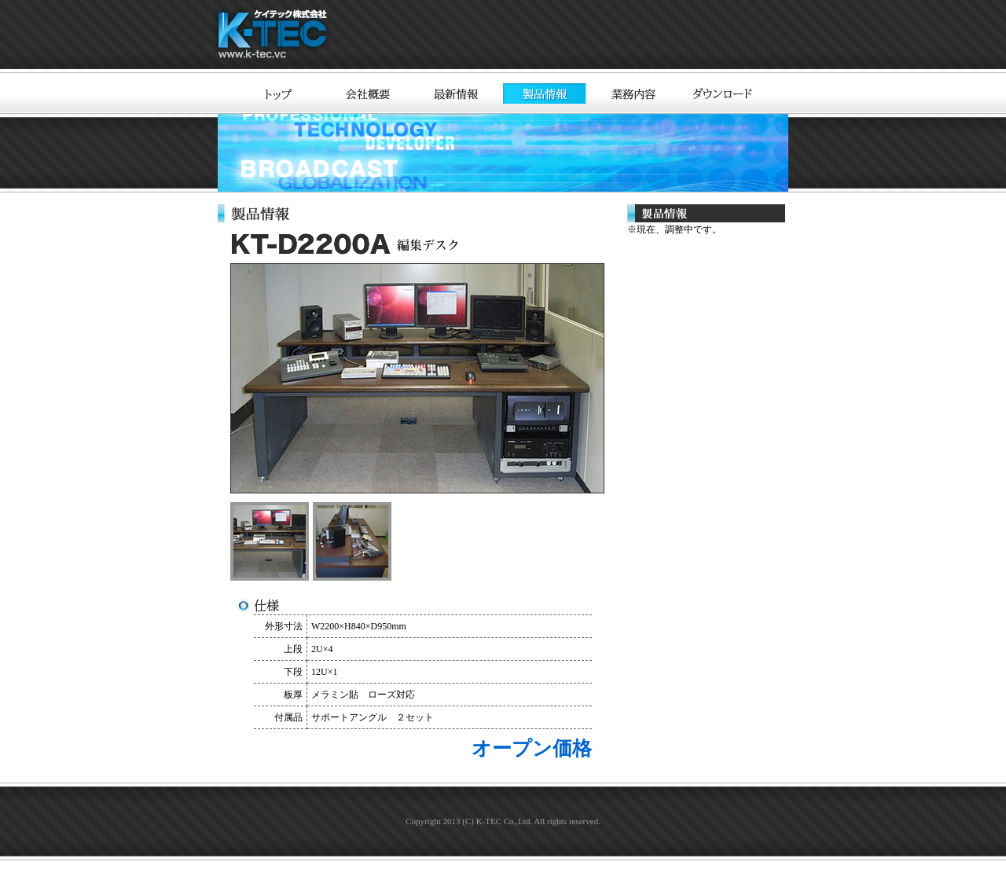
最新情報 (456, 93)
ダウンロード (720, 93)
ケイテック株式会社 (275, 36)
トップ (280, 93)
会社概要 (368, 93)
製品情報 (544, 93)
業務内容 (632, 93)
